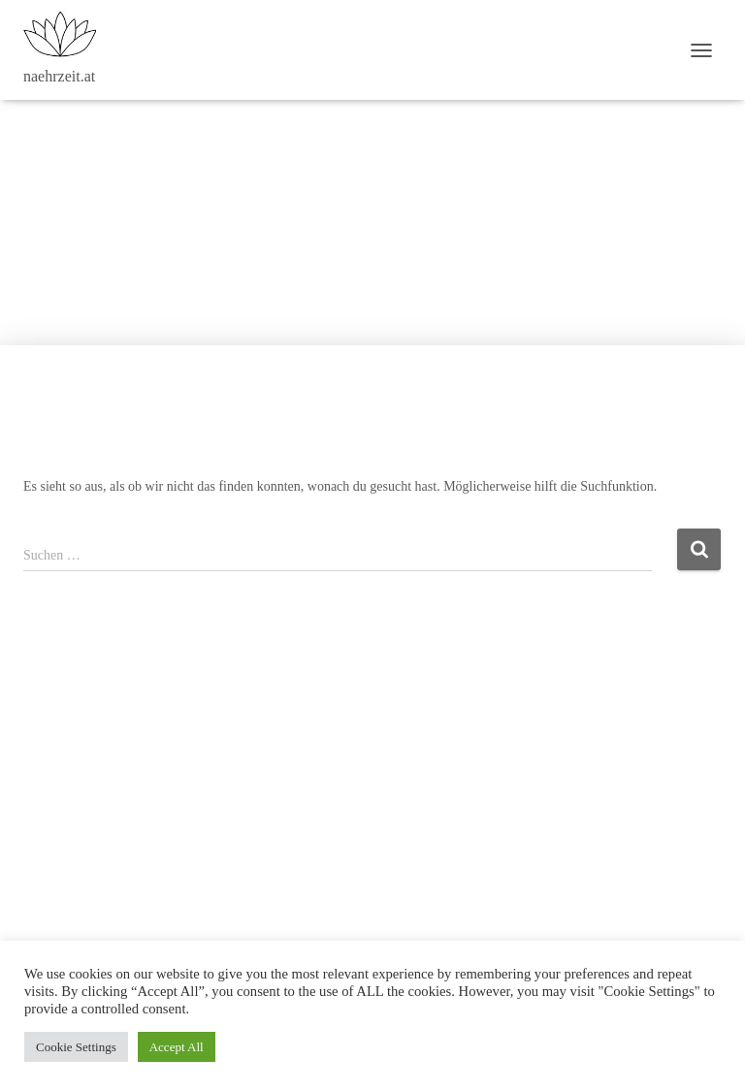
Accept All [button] (176, 1047)
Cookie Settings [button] (76, 1047)
